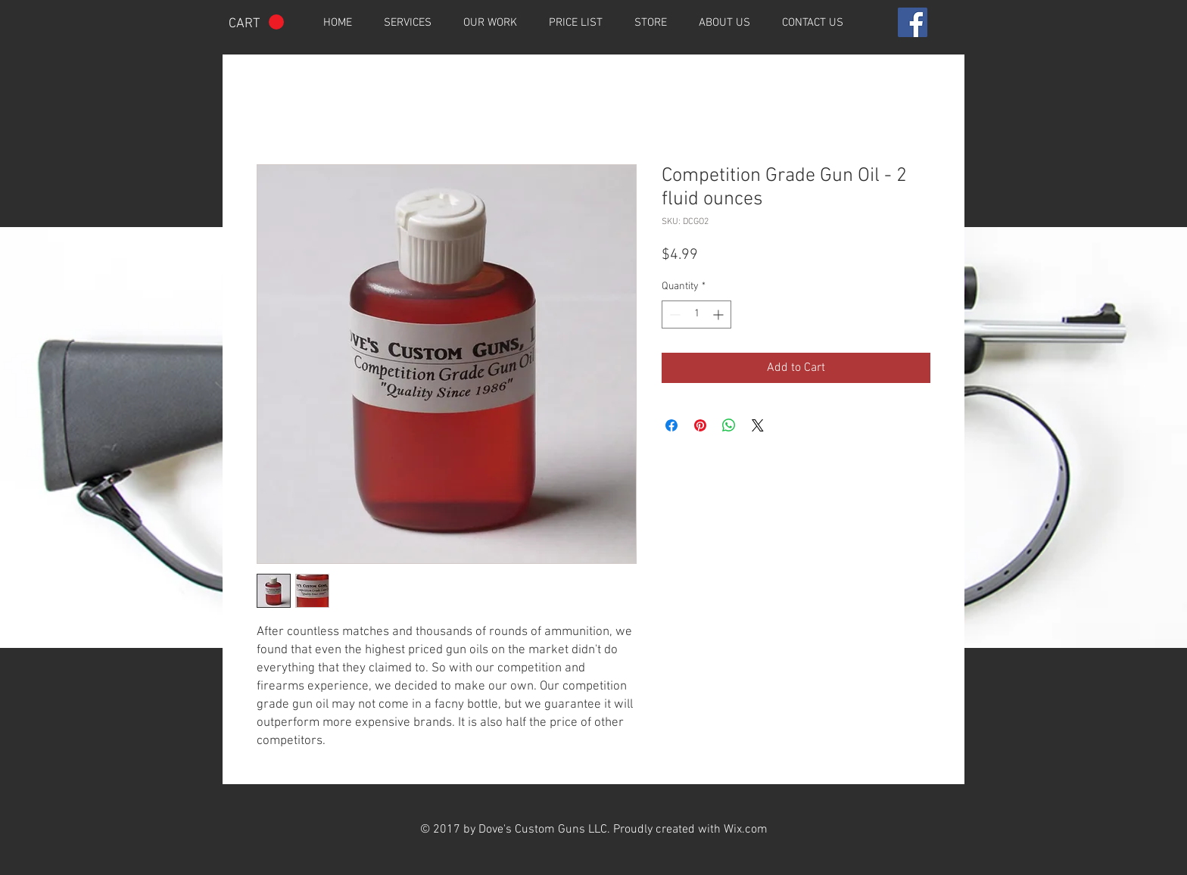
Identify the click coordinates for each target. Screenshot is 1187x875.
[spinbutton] (696, 314)
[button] (256, 22)
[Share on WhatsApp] (729, 425)
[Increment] (719, 314)
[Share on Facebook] (671, 425)
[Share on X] (758, 425)
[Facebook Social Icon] (912, 22)
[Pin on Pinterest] (700, 425)
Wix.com (746, 829)
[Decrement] (673, 314)
